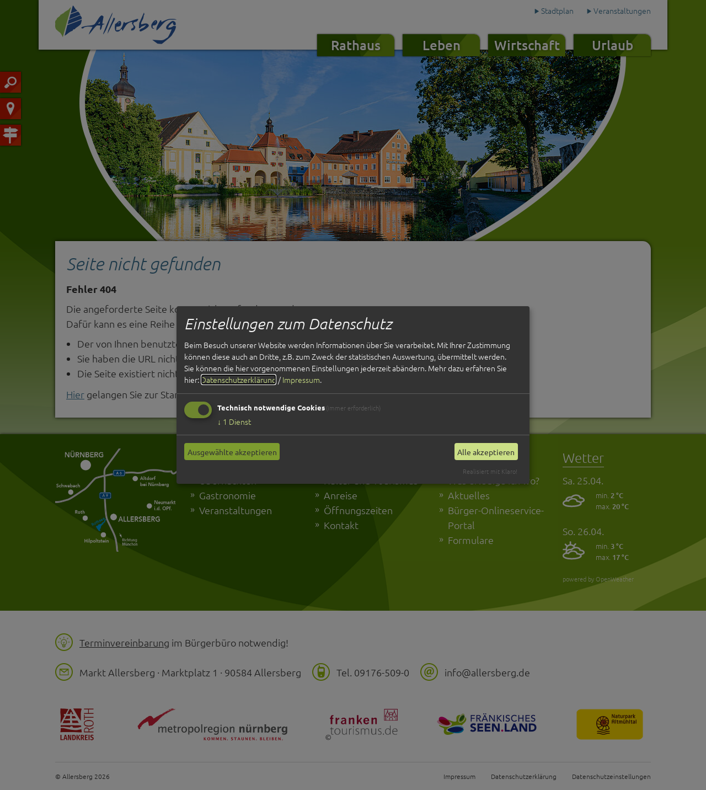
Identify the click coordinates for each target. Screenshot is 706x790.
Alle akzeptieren (486, 452)
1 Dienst (234, 421)
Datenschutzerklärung (238, 379)
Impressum (301, 379)
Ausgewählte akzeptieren (232, 452)
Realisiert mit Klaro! (490, 471)
